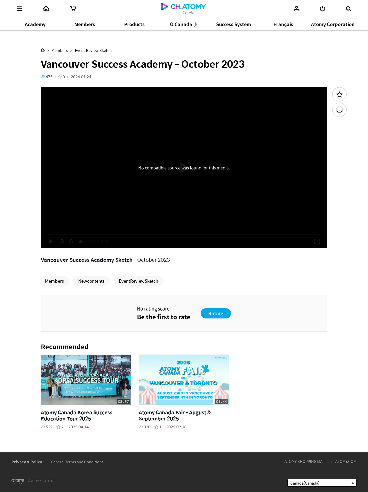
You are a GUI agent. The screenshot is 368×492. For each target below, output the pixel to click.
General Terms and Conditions (77, 462)
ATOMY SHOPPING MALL (305, 461)
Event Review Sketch (93, 50)
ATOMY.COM (345, 461)
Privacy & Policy (27, 462)
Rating (215, 313)
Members (59, 50)
